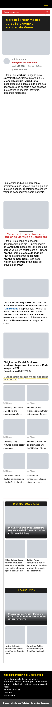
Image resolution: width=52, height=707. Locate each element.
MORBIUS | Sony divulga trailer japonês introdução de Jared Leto (13, 479)
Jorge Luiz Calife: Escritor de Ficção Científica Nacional (35, 648)
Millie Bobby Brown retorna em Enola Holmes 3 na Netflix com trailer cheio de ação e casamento (15, 565)
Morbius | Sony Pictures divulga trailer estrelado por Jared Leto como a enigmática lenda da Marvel (37, 411)
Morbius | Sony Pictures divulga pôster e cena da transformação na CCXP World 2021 (14, 445)
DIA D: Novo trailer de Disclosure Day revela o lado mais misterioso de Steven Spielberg (26, 530)
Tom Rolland (10, 308)
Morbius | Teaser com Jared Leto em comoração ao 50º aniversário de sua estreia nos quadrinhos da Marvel (14, 411)
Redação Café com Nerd (24, 62)
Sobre (6, 686)
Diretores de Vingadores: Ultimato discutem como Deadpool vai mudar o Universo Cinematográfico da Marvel (37, 479)
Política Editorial (11, 689)
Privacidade (9, 695)
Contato (7, 692)
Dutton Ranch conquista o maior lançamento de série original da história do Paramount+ (37, 565)
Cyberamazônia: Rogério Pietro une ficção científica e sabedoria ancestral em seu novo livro (27, 616)
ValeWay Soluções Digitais (35, 703)
